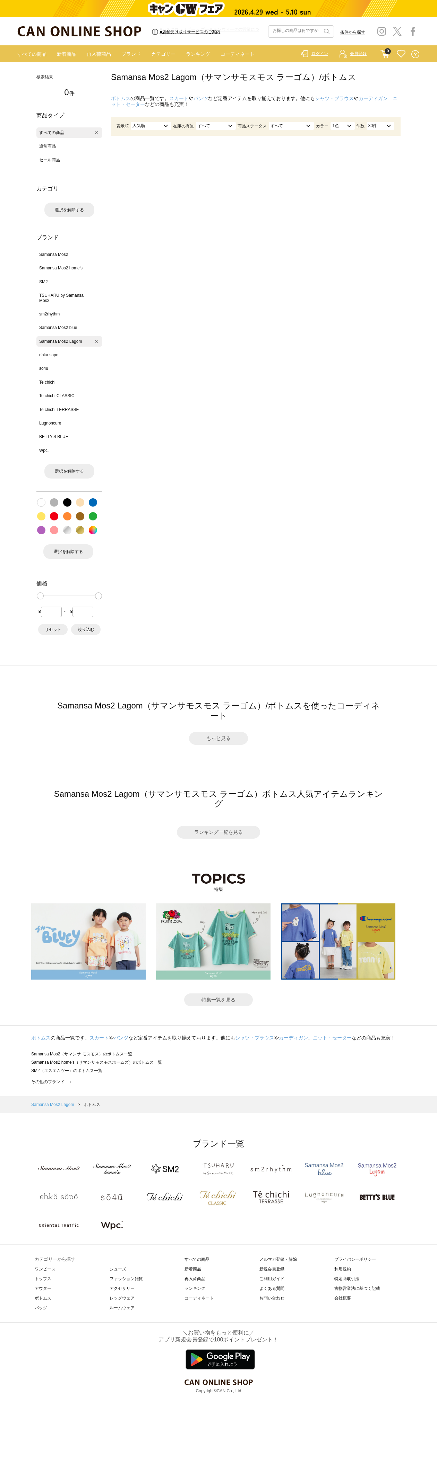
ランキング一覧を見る (218, 832)
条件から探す (352, 32)
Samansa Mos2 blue (58, 327)
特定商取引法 (346, 1278)
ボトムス (120, 98)
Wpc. (44, 450)
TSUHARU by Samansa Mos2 (61, 298)
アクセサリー (122, 1288)
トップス (43, 1278)
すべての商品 (31, 54)
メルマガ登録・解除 (278, 1259)
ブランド (131, 54)
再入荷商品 (99, 54)
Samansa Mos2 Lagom (60, 341)
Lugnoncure (50, 423)
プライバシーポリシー (355, 1259)
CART (384, 52)
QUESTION (415, 54)
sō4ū (43, 368)
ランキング (198, 54)
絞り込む (86, 629)
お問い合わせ (271, 1298)
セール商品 (49, 160)
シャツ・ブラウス (334, 98)
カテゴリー (163, 54)
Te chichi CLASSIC (56, 395)
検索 (326, 31)
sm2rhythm (49, 314)
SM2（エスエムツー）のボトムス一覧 (66, 1070)
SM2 (43, 281)
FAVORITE (401, 54)
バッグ (41, 1307)
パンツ (201, 98)
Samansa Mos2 (53, 254)
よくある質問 (271, 1288)
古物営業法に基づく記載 (357, 1288)
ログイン (319, 53)
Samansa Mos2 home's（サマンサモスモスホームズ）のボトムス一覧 (96, 1062)
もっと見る (218, 738)
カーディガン (373, 98)
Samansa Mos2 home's (61, 268)
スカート (179, 98)
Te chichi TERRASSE (59, 409)
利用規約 (342, 1269)
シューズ (118, 1269)
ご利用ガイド (271, 1278)
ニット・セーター (332, 1038)
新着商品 (66, 54)
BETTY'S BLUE (53, 436)
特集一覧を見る (218, 999)
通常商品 (47, 146)
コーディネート (238, 54)
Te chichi (47, 382)
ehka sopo (48, 354)
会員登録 (358, 53)
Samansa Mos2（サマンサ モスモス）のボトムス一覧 (81, 1054)
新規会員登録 (271, 1269)
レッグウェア (122, 1298)
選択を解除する (69, 209)
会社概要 (342, 1298)
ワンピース (45, 1269)
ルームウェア (122, 1307)
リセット (53, 629)
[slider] (40, 595)
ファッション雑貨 (126, 1278)
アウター (43, 1288)
